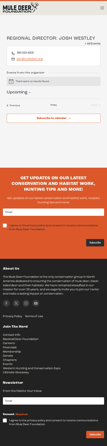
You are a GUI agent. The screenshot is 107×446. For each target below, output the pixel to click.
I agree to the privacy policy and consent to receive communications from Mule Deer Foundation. (53, 227)
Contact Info (11, 335)
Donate (8, 356)
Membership (12, 351)
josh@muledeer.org (30, 58)
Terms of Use (34, 316)
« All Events (92, 43)
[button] (102, 8)
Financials (10, 347)
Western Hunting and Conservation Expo (32, 368)
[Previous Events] (13, 105)
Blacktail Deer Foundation (21, 339)
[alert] (53, 81)
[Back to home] (21, 8)
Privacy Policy (12, 316)
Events (8, 364)
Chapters (10, 360)
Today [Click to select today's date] (53, 105)
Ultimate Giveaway (16, 372)
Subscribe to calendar (52, 118)
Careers (9, 343)
